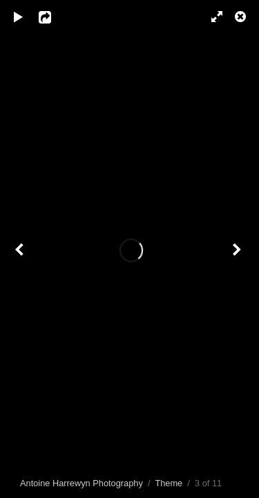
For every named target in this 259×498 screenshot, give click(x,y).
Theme (168, 483)
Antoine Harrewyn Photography (81, 483)
